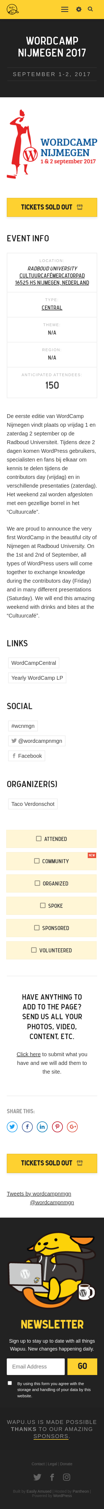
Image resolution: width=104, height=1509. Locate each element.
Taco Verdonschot (32, 804)
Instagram (66, 1477)
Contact (38, 1464)
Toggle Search (90, 9)
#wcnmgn (23, 726)
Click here (29, 1054)
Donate (66, 1464)
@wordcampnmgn (40, 741)
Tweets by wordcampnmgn (39, 1194)
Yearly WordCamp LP (37, 678)
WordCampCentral (33, 663)
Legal (52, 1464)
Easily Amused (39, 1491)
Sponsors (51, 1436)
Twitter (37, 1477)
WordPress (62, 1496)
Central (52, 308)
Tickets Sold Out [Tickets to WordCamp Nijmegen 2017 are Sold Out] (46, 207)
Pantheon (81, 1491)
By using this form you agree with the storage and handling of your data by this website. (54, 1389)
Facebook (30, 756)
